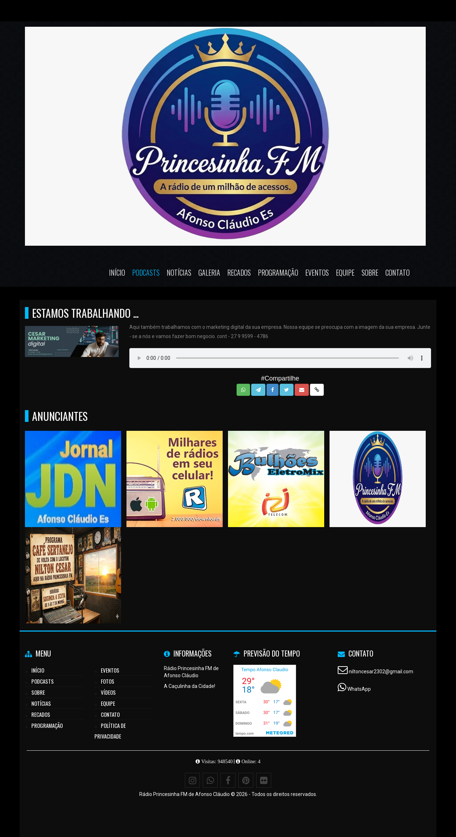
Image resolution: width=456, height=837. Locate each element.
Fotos (107, 681)
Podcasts (146, 272)
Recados (239, 272)
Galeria (209, 272)
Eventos (317, 272)
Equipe (345, 272)
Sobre (370, 272)
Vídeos (108, 692)
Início (117, 272)
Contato (397, 272)
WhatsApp (359, 689)
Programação (278, 272)
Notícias (179, 272)
